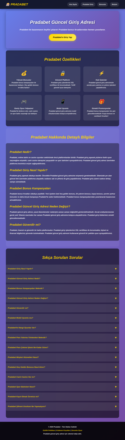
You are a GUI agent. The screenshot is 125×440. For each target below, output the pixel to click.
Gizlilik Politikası (49, 430)
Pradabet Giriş (88, 4)
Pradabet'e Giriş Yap (62, 37)
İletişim (114, 4)
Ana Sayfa (73, 4)
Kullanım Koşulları (63, 430)
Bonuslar (102, 4)
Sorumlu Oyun (76, 430)
